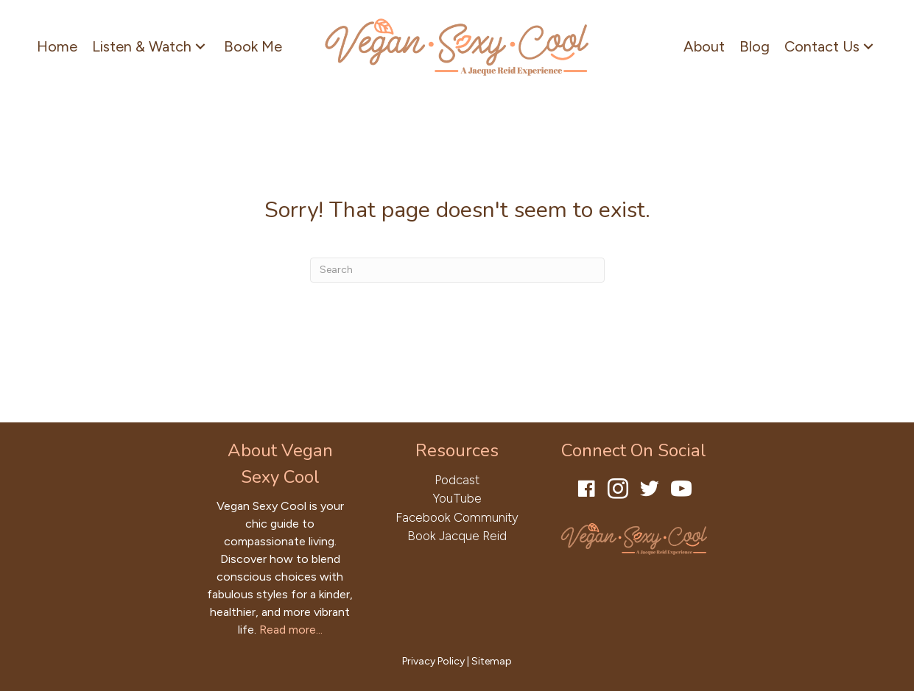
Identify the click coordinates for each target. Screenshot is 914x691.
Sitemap (491, 661)
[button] (200, 46)
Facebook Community (457, 517)
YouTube (457, 498)
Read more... (291, 630)
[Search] (457, 270)
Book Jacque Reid (457, 535)
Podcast (457, 479)
